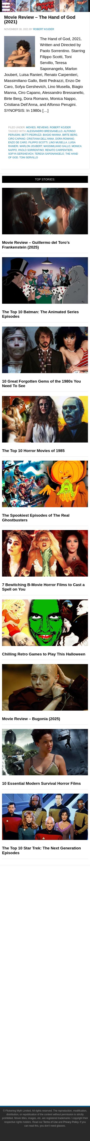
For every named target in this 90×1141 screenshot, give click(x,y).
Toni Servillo (28, 157)
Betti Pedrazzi (32, 134)
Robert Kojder (60, 127)
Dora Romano (64, 138)
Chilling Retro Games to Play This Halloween (43, 654)
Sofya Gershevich (20, 153)
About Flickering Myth (53, 994)
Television (53, 902)
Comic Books (53, 910)
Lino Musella (58, 142)
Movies (31, 127)
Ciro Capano (16, 138)
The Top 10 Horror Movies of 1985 (33, 450)
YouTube (53, 1028)
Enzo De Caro (17, 142)
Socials (53, 1015)
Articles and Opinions (53, 951)
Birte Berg (69, 134)
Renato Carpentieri (58, 150)
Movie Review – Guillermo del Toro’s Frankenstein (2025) (36, 244)
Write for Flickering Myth (53, 1001)
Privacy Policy (53, 1085)
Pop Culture (53, 889)
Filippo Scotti (38, 142)
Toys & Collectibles (53, 924)
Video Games (53, 917)
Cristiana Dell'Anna (40, 138)
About (53, 988)
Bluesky (53, 1036)
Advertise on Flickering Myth (53, 1008)
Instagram (53, 1043)
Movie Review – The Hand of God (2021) (39, 19)
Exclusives (53, 966)
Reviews (42, 127)
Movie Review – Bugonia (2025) (31, 719)
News (53, 937)
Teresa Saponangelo (49, 153)
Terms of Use (53, 1078)
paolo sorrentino (31, 150)
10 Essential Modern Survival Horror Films (41, 783)
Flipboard (53, 1050)
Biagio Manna (52, 134)
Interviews (53, 959)
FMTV (53, 980)
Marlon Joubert (31, 146)
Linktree (53, 1057)
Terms (53, 1072)
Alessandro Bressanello (44, 131)
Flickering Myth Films (53, 973)
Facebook (53, 1021)
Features (53, 931)
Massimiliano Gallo (56, 146)
